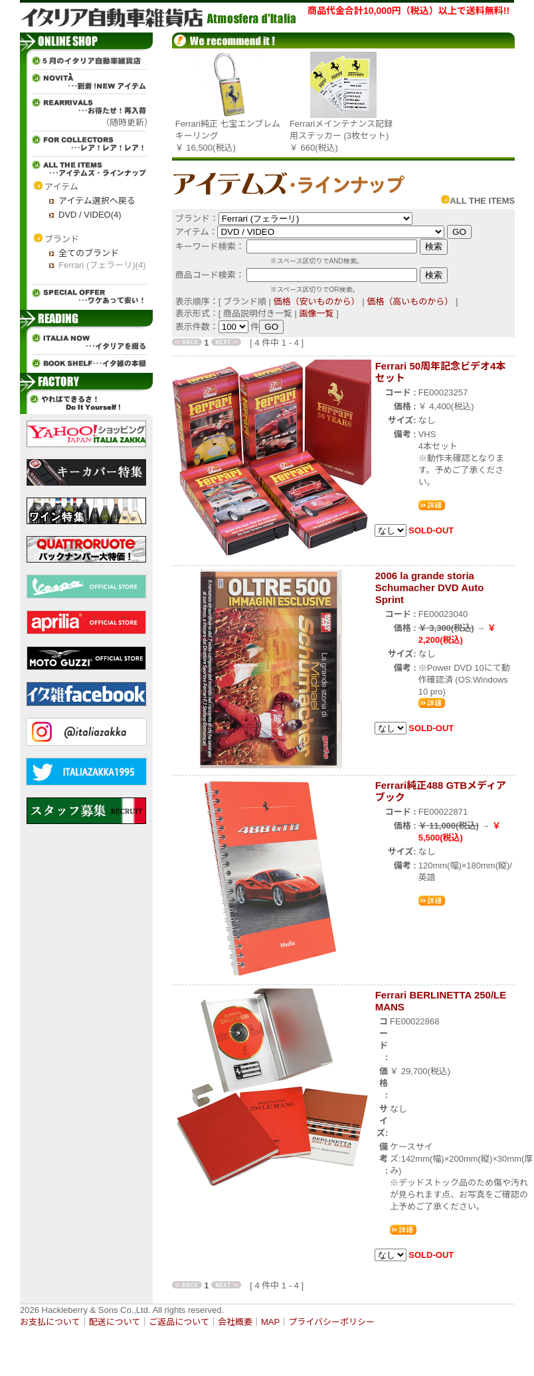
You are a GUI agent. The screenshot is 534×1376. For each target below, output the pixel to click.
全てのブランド (88, 253)
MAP (270, 1322)
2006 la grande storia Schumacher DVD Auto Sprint (429, 587)
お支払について (50, 1322)
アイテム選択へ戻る (96, 201)
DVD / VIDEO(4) (90, 215)
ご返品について (179, 1322)
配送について (115, 1322)
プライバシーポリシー (331, 1322)
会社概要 (235, 1322)
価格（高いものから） (410, 302)
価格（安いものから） (317, 302)
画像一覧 (317, 313)
